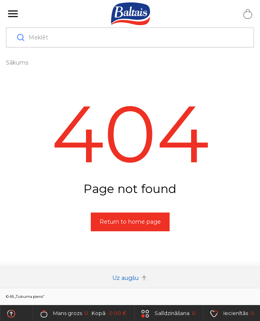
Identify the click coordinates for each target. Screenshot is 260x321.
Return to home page (130, 221)
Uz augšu (130, 278)
